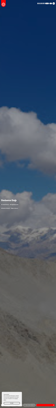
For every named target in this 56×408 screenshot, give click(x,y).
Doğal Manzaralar (14, 204)
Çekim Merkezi (5, 204)
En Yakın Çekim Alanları (29, 405)
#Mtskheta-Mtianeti (5, 208)
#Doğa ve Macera (14, 208)
